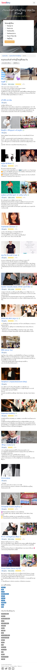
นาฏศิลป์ (3, 630)
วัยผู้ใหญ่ (8, 38)
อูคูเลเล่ (3, 640)
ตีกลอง (3, 628)
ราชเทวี (3, 600)
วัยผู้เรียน (16, 62)
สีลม (2, 606)
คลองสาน (3, 587)
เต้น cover (3, 647)
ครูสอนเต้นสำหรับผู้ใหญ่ (15, 55)
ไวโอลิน (3, 659)
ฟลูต (2, 632)
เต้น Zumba (4, 649)
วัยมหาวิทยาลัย (10, 36)
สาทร (3, 604)
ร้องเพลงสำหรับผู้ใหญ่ (5, 635)
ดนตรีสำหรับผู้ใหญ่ (5, 623)
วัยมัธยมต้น (9, 31)
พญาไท (3, 596)
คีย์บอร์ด (3, 616)
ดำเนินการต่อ (10, 41)
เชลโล (3, 642)
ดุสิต (2, 589)
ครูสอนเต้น (5, 55)
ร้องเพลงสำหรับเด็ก (5, 637)
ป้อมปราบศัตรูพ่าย (5, 593)
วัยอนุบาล (9, 26)
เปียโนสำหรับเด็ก (5, 656)
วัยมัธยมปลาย (10, 33)
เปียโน (3, 654)
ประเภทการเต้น (6, 62)
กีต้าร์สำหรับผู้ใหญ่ (5, 613)
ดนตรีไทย (3, 625)
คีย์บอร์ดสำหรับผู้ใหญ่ (5, 618)
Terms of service (5, 666)
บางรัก (3, 591)
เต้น (2, 644)
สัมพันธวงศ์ (4, 602)
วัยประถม (9, 28)
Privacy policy (13, 666)
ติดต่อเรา (20, 666)
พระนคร (3, 598)
